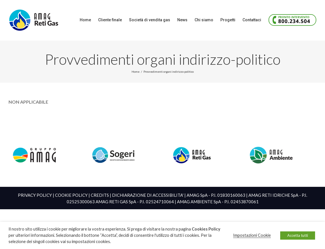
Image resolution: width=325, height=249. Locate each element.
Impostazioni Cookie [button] (252, 235)
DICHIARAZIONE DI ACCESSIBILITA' (147, 195)
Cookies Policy (206, 229)
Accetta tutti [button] (297, 235)
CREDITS (100, 195)
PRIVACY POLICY (35, 195)
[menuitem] (89, 20)
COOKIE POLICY (71, 195)
